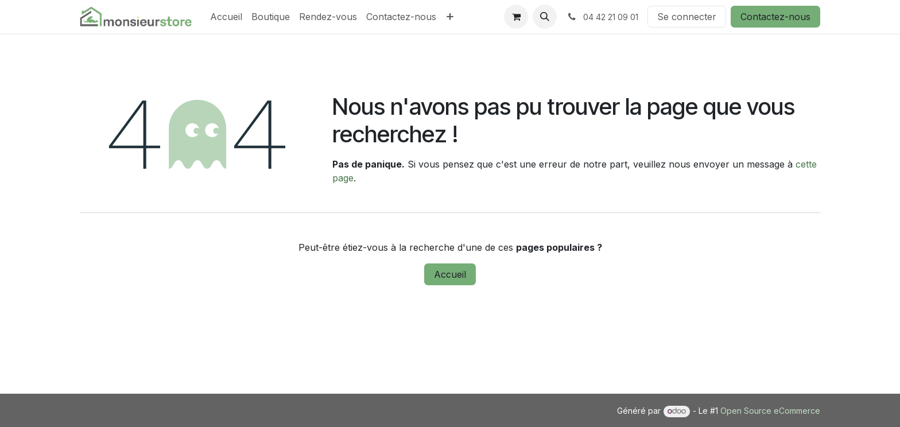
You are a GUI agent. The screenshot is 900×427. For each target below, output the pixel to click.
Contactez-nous (775, 16)
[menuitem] (226, 16)
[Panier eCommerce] (516, 17)
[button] (545, 17)
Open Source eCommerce (770, 411)
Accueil (450, 274)
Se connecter (686, 16)
